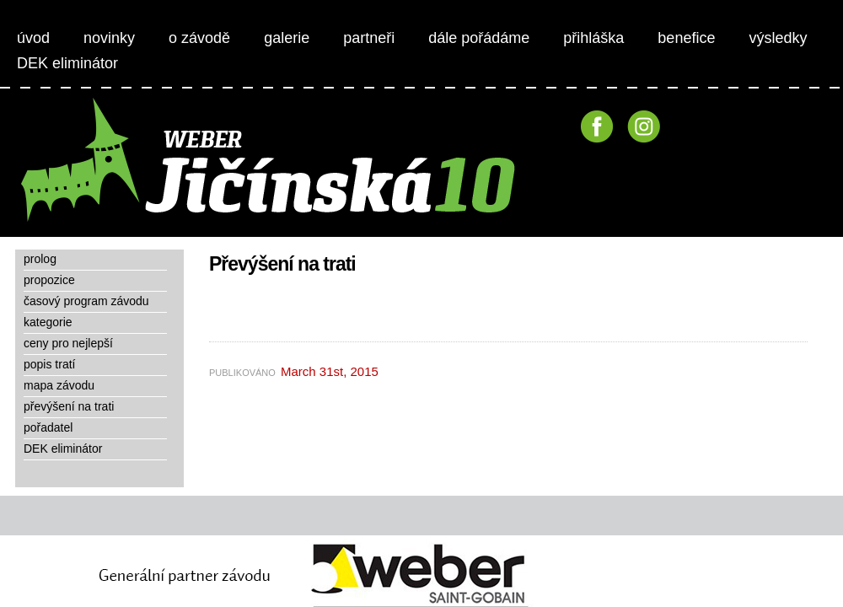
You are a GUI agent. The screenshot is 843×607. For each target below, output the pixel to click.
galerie (286, 38)
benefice (686, 38)
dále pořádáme (478, 38)
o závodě (199, 38)
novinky (109, 38)
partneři (369, 38)
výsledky (778, 38)
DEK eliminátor (67, 63)
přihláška (593, 38)
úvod (33, 38)
